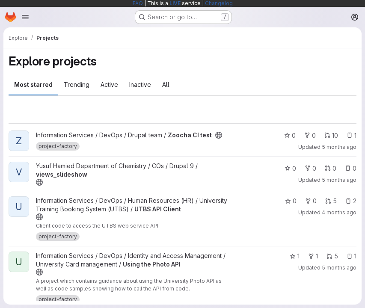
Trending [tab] (76, 84)
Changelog (219, 3)
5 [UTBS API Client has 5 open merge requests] (331, 200)
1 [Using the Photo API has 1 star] (295, 256)
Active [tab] (109, 84)
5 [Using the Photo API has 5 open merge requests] (332, 256)
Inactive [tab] (140, 84)
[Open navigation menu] (25, 17)
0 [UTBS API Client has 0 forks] (311, 200)
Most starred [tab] (33, 84)
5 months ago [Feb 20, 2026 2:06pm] (339, 180)
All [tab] (165, 84)
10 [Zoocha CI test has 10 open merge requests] (331, 135)
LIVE (175, 3)
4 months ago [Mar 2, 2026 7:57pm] (339, 212)
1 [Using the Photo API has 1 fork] (313, 256)
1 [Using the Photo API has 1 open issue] (351, 256)
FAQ (138, 3)
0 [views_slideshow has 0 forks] (310, 168)
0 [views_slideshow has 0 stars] (290, 168)
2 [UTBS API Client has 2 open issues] (350, 200)
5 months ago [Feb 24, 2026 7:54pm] (339, 147)
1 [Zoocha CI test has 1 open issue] (351, 135)
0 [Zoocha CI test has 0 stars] (290, 135)
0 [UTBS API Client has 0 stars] (291, 200)
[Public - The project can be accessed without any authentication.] (218, 135)
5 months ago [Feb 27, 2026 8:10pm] (339, 267)
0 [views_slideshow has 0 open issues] (350, 168)
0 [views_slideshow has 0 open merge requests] (330, 168)
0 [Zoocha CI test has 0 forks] (310, 135)
